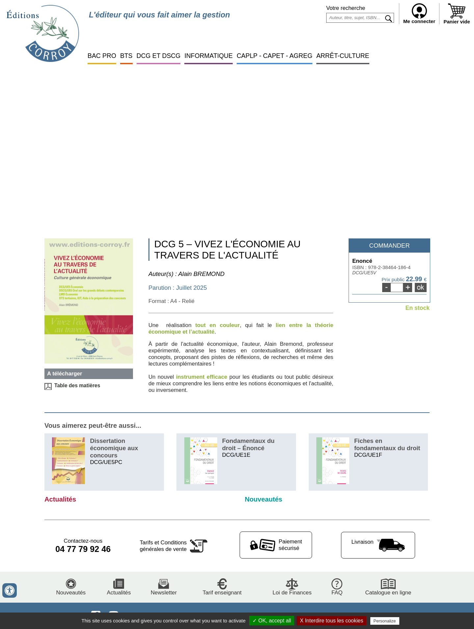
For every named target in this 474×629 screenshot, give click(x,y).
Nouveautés (263, 499)
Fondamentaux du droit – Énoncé (248, 444)
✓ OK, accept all (271, 620)
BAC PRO (102, 55)
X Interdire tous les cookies (331, 620)
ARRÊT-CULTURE (342, 55)
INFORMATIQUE (208, 55)
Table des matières (77, 385)
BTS (126, 55)
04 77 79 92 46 (83, 549)
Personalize (385, 620)
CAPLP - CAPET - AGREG (274, 55)
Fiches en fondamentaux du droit (387, 444)
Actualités (60, 499)
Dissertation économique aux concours (114, 448)
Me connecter (419, 13)
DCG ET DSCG (159, 55)
